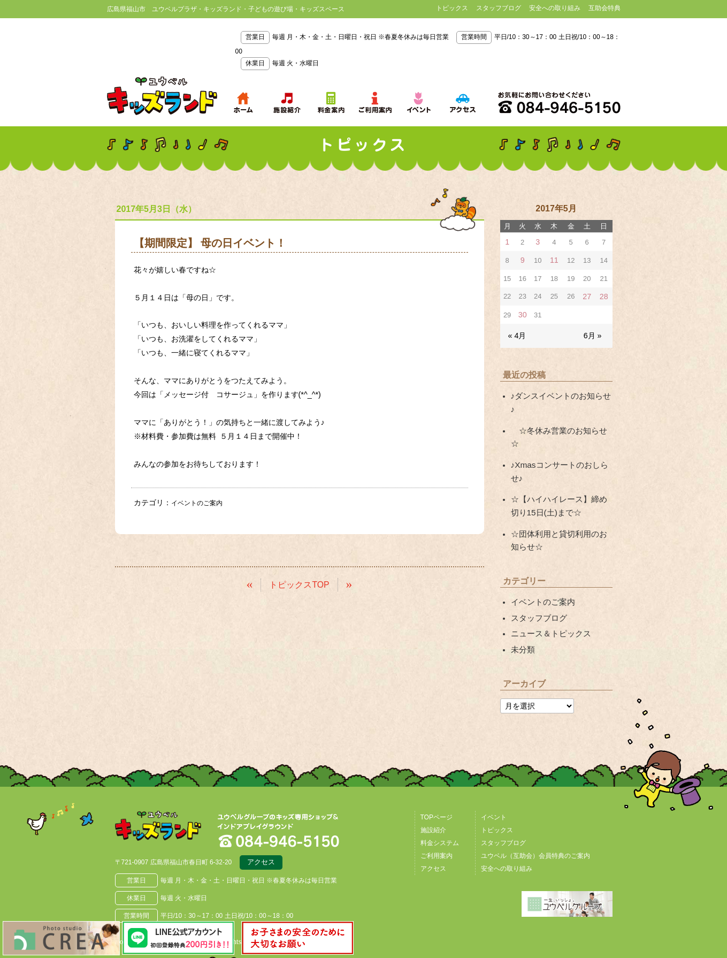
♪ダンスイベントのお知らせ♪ (559, 391)
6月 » (593, 332)
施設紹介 (433, 773)
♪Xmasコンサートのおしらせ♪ (562, 432)
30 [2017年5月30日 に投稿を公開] (522, 312)
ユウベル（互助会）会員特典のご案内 (535, 799)
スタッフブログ (498, 8)
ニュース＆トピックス (548, 579)
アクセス (261, 807)
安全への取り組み (554, 8)
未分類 (522, 593)
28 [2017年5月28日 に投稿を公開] (604, 295)
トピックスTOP (299, 583)
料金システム (439, 786)
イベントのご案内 (201, 502)
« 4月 (516, 332)
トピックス (452, 8)
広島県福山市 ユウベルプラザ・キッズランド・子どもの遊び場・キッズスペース (170, 773)
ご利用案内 (436, 799)
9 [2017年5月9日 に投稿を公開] (522, 259)
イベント (494, 760)
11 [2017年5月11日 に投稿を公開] (554, 259)
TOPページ (436, 760)
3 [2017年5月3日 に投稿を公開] (537, 242)
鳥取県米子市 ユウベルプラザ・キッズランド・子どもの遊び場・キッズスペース (162, 96)
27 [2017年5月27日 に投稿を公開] (588, 295)
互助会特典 (604, 8)
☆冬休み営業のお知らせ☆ (559, 411)
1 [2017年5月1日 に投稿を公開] (507, 242)
